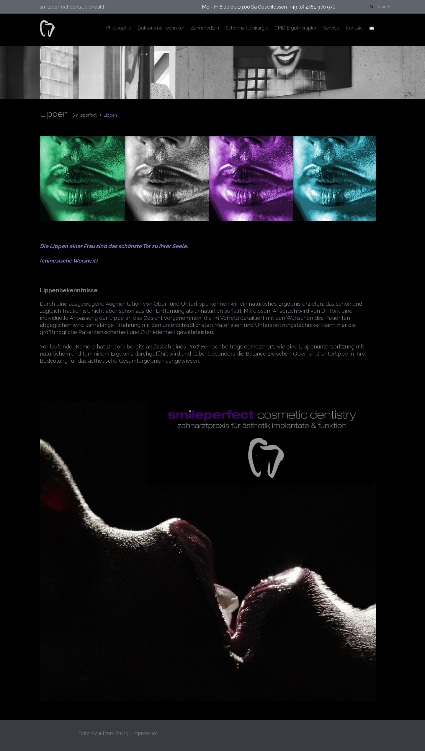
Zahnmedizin (205, 28)
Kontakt (354, 28)
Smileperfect (84, 115)
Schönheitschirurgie (246, 28)
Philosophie (118, 28)
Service (331, 28)
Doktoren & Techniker (161, 28)
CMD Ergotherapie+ (295, 28)
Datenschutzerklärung (103, 732)
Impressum (145, 732)
